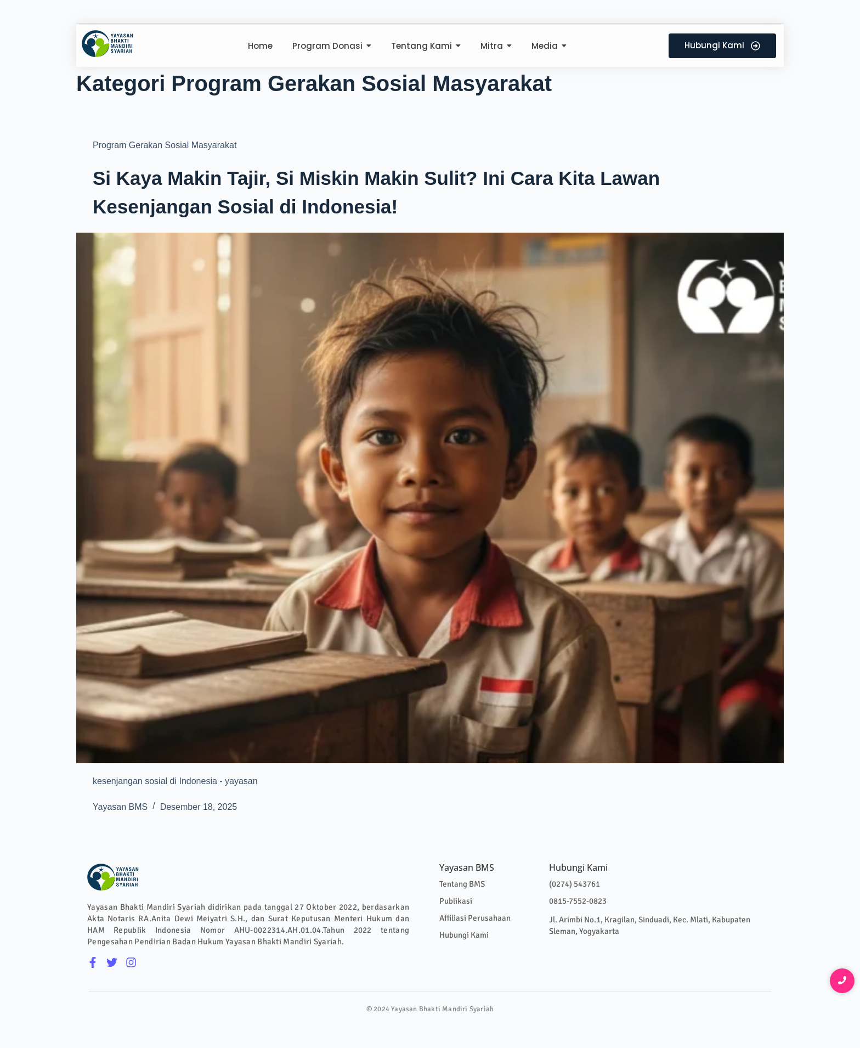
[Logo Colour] (108, 43)
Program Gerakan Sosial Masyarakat (164, 145)
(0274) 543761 (574, 884)
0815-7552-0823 (578, 901)
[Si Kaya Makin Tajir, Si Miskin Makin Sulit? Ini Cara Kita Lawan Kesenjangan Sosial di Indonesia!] (430, 498)
